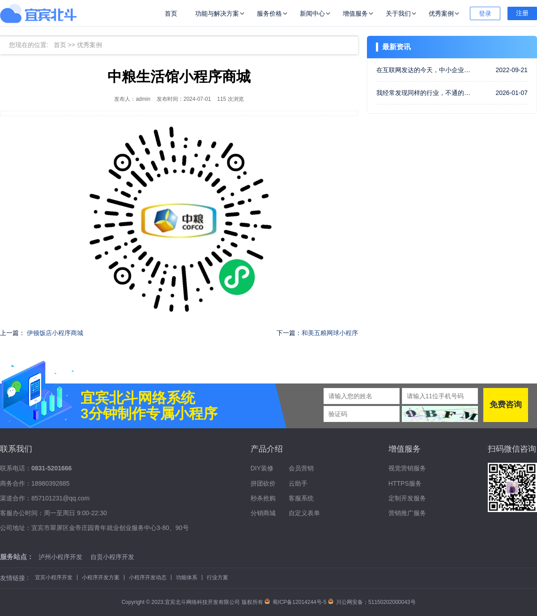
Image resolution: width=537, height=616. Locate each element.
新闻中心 (312, 13)
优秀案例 (441, 13)
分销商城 (263, 513)
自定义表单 (304, 513)
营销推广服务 (407, 513)
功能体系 (186, 577)
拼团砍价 (263, 483)
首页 (171, 13)
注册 (522, 13)
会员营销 (301, 468)
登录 (485, 13)
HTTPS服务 (405, 483)
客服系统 (301, 498)
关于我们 (398, 13)
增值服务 (355, 13)
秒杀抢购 (263, 498)
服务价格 (269, 13)
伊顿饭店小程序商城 (55, 332)
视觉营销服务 (407, 468)
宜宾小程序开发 (53, 577)
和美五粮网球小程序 (330, 332)
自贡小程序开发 (112, 557)
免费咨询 (506, 404)
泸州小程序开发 (60, 557)
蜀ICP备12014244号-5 (296, 602)
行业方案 (217, 577)
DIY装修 (262, 468)
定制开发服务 (407, 498)
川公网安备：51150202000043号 (372, 602)
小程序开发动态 (147, 577)
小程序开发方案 (100, 577)
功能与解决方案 (217, 13)
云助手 (298, 483)
